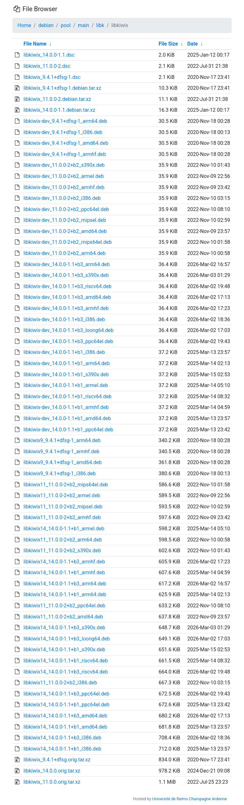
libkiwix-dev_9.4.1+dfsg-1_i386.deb (63, 132)
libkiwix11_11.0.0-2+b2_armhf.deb (62, 517)
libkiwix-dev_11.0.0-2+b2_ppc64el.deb (66, 209)
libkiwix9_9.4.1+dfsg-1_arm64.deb (62, 440)
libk (100, 25)
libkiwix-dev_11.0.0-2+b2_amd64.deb (65, 231)
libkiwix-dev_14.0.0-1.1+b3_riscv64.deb (68, 286)
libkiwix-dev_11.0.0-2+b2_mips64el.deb (68, 242)
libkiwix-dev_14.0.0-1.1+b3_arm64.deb (67, 264)
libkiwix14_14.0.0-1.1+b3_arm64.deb (65, 584)
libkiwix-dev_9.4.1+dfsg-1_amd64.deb (66, 143)
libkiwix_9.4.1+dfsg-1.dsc (52, 77)
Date (192, 44)
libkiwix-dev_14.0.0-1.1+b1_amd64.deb (67, 418)
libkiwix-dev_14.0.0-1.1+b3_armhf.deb (66, 308)
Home (24, 25)
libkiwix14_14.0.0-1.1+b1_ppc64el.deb (67, 705)
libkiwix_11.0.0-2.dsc (47, 66)
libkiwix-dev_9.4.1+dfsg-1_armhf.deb (65, 154)
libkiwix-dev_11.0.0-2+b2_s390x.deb (64, 165)
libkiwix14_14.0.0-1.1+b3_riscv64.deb (66, 672)
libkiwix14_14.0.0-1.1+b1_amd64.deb (65, 727)
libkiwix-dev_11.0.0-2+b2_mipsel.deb (65, 220)
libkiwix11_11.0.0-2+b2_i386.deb (60, 683)
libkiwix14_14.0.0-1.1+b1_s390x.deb (64, 649)
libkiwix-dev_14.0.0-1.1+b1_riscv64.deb (68, 396)
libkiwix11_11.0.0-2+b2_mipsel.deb (63, 507)
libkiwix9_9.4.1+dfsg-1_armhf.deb (61, 451)
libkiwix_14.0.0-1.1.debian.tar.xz (59, 110)
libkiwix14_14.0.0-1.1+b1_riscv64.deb (66, 661)
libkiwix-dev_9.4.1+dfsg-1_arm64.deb (65, 121)
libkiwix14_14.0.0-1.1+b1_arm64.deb (65, 594)
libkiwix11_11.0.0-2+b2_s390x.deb (62, 550)
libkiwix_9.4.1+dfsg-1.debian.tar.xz (62, 88)
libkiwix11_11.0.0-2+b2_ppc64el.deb (64, 606)
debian (46, 25)
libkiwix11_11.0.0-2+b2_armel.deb (62, 495)
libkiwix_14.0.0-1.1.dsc (49, 55)
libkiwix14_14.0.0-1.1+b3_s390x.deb (64, 628)
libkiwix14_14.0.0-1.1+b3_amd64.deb (65, 716)
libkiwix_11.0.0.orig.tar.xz (52, 782)
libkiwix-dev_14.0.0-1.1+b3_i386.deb (64, 319)
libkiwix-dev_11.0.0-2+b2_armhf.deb (64, 187)
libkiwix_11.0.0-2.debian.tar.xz (57, 99)
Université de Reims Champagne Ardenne (189, 798)
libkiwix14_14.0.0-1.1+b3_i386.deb (62, 738)
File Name (35, 44)
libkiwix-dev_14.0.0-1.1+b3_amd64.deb (67, 297)
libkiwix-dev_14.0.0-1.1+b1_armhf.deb (66, 407)
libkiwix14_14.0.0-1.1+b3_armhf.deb (64, 562)
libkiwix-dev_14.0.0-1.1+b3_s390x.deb (66, 275)
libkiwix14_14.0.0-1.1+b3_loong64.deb (67, 639)
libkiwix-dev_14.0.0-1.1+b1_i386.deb (64, 352)
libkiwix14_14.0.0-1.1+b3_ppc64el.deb (67, 694)
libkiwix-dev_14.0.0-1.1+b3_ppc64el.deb (68, 341)
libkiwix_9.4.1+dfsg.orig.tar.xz (57, 760)
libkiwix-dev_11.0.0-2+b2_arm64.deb (64, 253)
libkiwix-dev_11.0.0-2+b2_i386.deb (62, 198)
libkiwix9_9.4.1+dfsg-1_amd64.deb (63, 462)
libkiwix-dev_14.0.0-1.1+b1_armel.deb (66, 385)
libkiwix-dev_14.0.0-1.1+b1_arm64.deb (67, 363)
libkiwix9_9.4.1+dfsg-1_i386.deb (60, 473)
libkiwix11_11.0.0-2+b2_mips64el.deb (66, 485)
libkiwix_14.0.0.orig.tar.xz (52, 771)
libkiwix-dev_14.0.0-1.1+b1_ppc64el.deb (68, 430)
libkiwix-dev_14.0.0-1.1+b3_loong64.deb (68, 330)
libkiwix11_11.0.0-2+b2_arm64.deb (63, 540)
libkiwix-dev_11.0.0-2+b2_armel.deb (64, 176)
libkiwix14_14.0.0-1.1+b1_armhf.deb (64, 572)
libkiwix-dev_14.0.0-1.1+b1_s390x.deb (66, 374)
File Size (168, 44)
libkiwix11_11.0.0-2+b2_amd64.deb (63, 617)
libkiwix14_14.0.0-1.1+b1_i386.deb (62, 749)
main (83, 25)
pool (66, 25)
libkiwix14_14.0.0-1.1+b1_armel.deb (64, 529)
